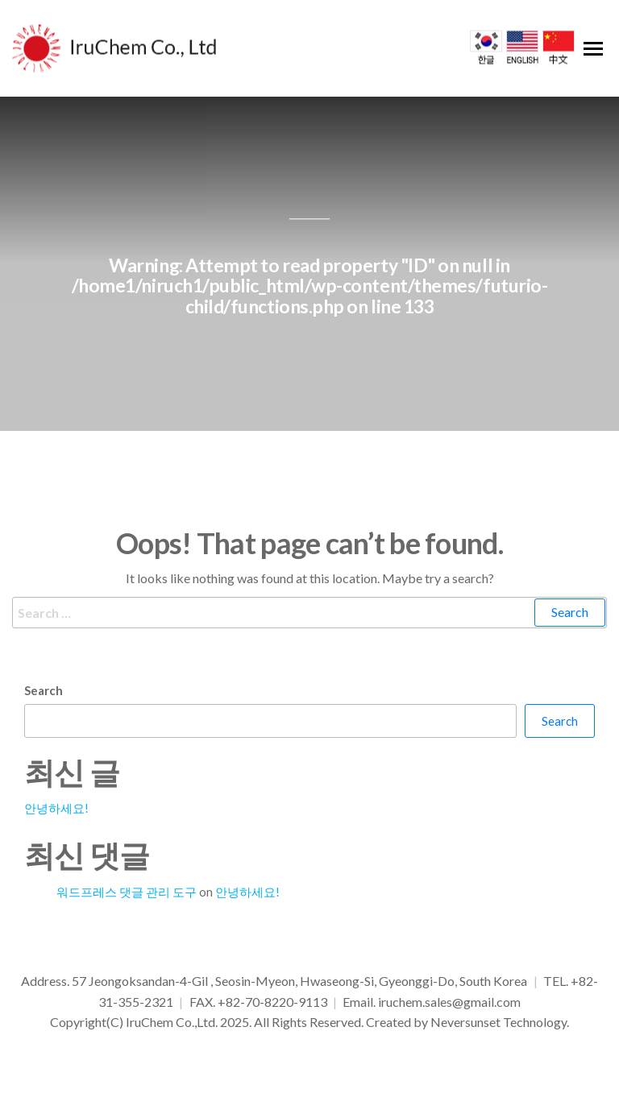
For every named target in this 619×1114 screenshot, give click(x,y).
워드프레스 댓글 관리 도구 (126, 895)
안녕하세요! (56, 811)
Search (43, 693)
